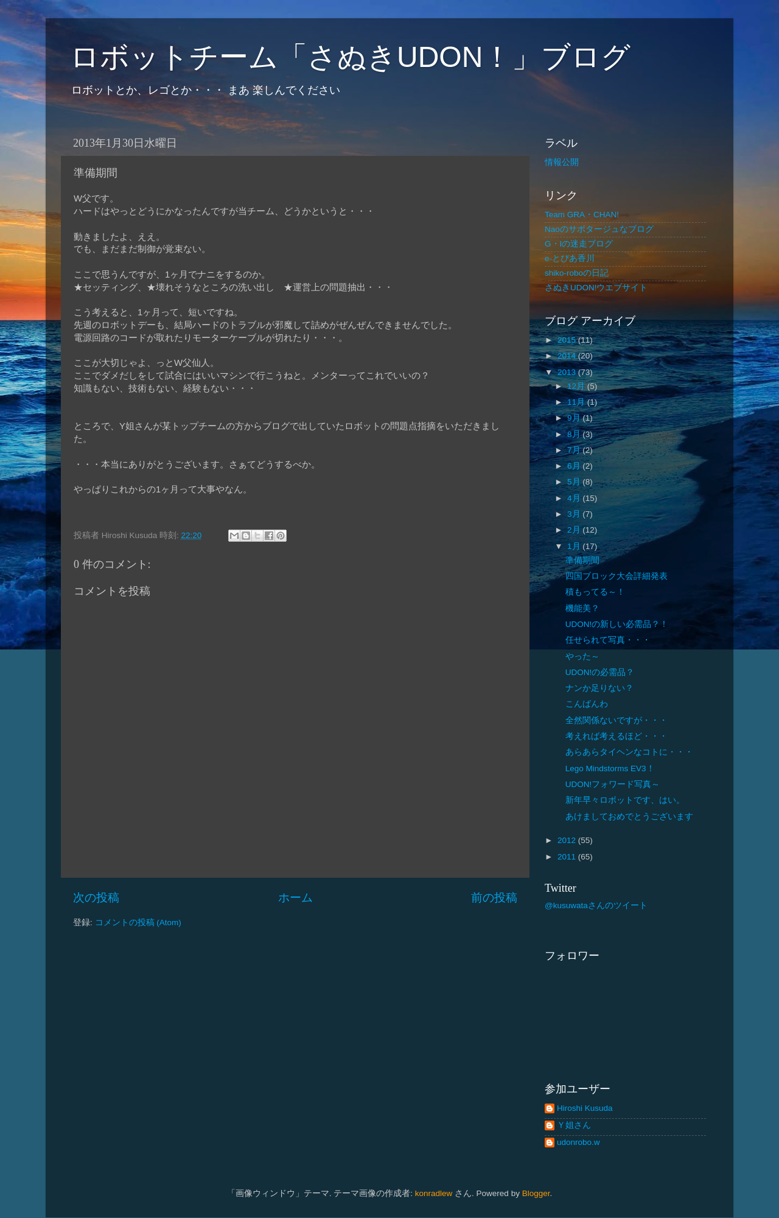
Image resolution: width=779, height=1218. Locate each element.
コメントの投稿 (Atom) (138, 922)
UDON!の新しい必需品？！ (617, 624)
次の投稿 (96, 897)
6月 (574, 466)
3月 (574, 514)
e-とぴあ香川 (570, 258)
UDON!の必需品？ (600, 672)
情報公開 (562, 162)
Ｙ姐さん (574, 1125)
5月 (574, 481)
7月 (574, 450)
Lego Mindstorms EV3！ (610, 768)
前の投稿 (494, 897)
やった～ (582, 656)
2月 (574, 529)
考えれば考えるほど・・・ (616, 736)
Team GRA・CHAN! (582, 214)
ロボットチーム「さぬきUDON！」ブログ (350, 57)
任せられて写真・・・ (608, 640)
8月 (574, 434)
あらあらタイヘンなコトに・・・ (629, 752)
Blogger (536, 1193)
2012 (567, 840)
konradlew (434, 1193)
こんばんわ (586, 704)
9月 (574, 417)
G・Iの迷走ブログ (579, 243)
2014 (567, 355)
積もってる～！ (595, 592)
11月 (577, 402)
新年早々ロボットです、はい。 (625, 800)
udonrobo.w (578, 1142)
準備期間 (582, 560)
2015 (567, 340)
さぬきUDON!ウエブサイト (596, 287)
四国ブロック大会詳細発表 (616, 576)
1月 (574, 546)
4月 (574, 498)
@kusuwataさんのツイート (596, 905)
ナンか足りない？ (599, 688)
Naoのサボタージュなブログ (599, 229)
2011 (567, 856)
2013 (567, 372)
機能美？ (582, 608)
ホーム (295, 897)
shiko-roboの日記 (577, 273)
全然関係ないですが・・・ (616, 720)
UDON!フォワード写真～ (612, 784)
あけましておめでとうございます (629, 816)
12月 (577, 386)
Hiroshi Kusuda (585, 1108)
